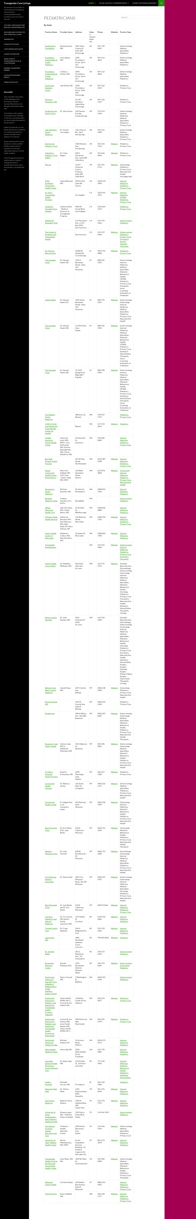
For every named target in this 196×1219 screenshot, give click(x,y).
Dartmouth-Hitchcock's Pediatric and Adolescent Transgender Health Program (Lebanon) (50, 1006)
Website (114, 144)
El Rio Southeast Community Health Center (51, 184)
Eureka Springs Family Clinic (51, 112)
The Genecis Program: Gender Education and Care (51, 1131)
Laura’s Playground (11, 54)
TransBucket (9, 39)
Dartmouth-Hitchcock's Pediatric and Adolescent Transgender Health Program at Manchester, (50, 1027)
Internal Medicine (124, 182)
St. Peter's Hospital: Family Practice (51, 774)
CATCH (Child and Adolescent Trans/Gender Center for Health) (51, 428)
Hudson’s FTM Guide (11, 44)
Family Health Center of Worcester (50, 535)
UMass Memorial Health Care (50, 510)
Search (91, 3)
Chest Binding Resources (13, 49)
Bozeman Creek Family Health (51, 745)
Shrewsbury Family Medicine (50, 491)
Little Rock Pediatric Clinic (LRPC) (51, 155)
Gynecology (124, 470)
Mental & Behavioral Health (124, 1068)
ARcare (48, 165)
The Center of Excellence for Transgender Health (51, 235)
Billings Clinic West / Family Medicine (50, 690)
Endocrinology (126, 220)
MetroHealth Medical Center (51, 1050)
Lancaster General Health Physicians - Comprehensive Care (51, 1066)
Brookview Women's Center (49, 965)
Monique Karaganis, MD (51, 100)
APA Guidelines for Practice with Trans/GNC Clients (14, 33)
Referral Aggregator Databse (12, 69)
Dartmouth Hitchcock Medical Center (51, 1042)
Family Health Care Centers (50, 565)
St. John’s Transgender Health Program (50, 196)
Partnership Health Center (51, 803)
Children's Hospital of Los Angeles (51, 208)
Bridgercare (50, 713)
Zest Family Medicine (49, 1102)
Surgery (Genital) (123, 242)
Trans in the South (11, 82)
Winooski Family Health (50, 1183)
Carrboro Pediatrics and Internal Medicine (51, 920)
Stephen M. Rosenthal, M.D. (51, 221)
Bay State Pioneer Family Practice (51, 461)
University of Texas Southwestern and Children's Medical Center (51, 1117)
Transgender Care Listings (17, 3)
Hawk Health (50, 300)
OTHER (123, 197)
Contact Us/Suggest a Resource (144, 3)
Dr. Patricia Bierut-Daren (50, 252)
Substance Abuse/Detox (125, 1076)
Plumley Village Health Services (51, 518)
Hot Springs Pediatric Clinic (51, 145)
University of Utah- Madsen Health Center (51, 1142)
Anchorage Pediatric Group (49, 87)
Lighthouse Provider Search (12, 76)
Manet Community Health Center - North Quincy (51, 474)
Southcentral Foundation (50, 47)
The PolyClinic (51, 1194)
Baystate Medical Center (51, 499)
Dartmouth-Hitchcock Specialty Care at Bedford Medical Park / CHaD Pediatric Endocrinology (51, 985)
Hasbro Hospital (48, 1083)
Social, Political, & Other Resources (113, 3)
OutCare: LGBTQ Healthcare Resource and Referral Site (14, 26)
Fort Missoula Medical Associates (50, 879)
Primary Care (125, 188)
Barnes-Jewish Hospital (51, 618)
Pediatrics (124, 186)
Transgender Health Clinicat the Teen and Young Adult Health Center (51, 1163)
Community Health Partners (50, 785)
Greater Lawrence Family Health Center (50, 441)
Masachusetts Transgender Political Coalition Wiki (12, 61)
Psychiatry (124, 239)
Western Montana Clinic (51, 852)
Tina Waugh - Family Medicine (50, 417)
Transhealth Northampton (50, 546)
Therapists (124, 246)
